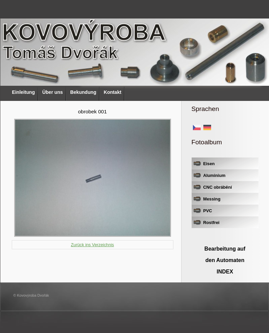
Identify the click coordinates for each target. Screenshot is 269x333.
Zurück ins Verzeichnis (92, 244)
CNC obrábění (217, 187)
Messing (212, 198)
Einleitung (23, 92)
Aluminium (214, 175)
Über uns (52, 92)
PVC (207, 210)
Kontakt (112, 92)
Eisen (209, 163)
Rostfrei (211, 222)
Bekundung (83, 92)
